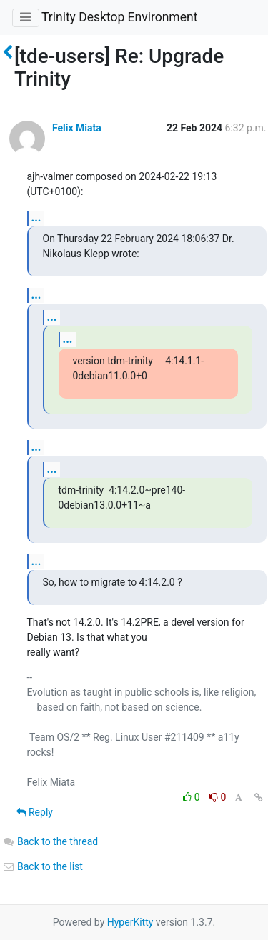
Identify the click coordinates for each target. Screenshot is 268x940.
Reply (34, 812)
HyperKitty (130, 922)
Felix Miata (76, 128)
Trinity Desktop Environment (119, 17)
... (36, 217)
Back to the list (42, 866)
